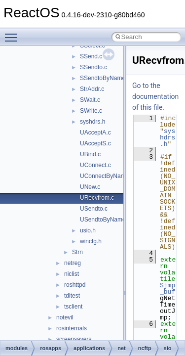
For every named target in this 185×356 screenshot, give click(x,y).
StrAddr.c (92, 89)
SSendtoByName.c (105, 78)
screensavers (73, 339)
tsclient (73, 306)
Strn (77, 252)
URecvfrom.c (97, 197)
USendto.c (94, 208)
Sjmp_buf (167, 288)
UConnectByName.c (107, 176)
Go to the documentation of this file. (155, 96)
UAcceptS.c (95, 143)
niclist (71, 273)
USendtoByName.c (105, 219)
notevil (65, 317)
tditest (72, 295)
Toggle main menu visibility (13, 33)
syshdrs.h (92, 121)
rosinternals (71, 328)
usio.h (88, 230)
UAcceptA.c (95, 132)
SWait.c (90, 99)
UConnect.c (95, 165)
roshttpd (74, 284)
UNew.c (90, 186)
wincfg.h (91, 241)
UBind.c (90, 154)
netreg (72, 263)
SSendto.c (93, 67)
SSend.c (91, 56)
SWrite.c (91, 110)
